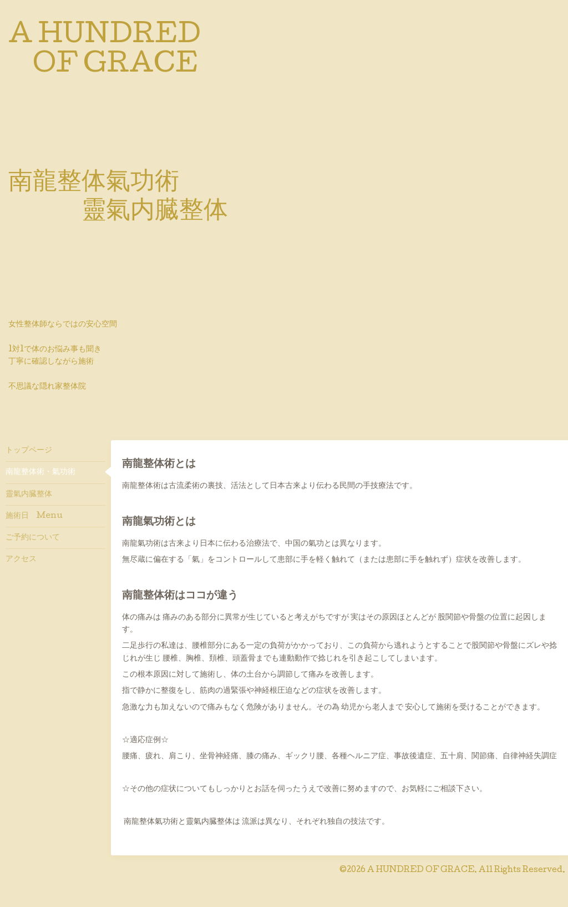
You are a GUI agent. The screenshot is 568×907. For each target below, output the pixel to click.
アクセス (21, 559)
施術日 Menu (34, 516)
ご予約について (33, 537)
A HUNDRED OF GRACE (420, 870)
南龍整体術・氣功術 (40, 472)
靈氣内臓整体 (29, 494)
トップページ (29, 450)
